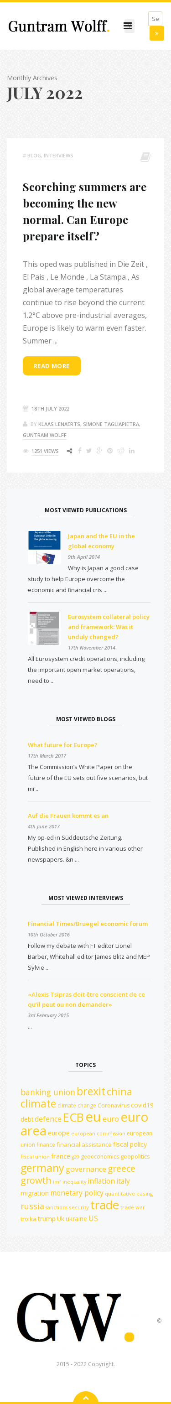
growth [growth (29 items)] (36, 1180)
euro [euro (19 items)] (111, 1119)
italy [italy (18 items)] (123, 1181)
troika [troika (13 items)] (28, 1219)
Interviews (58, 155)
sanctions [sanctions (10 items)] (56, 1207)
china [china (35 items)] (119, 1091)
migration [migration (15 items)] (35, 1193)
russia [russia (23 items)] (32, 1206)
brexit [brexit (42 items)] (91, 1091)
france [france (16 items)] (60, 1155)
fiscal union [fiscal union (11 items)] (35, 1156)
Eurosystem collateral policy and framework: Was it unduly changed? (109, 627)
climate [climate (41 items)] (38, 1104)
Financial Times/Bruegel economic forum (88, 924)
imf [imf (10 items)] (57, 1182)
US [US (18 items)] (93, 1218)
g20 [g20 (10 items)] (75, 1157)
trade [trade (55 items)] (104, 1204)
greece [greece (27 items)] (121, 1168)
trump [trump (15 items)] (47, 1218)
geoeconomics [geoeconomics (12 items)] (100, 1156)
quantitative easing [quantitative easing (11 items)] (129, 1193)
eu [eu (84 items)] (93, 1117)
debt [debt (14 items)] (27, 1119)
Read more (52, 366)
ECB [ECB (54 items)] (73, 1117)
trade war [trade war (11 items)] (132, 1207)
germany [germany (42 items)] (42, 1167)
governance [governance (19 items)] (86, 1169)
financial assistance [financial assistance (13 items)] (84, 1144)
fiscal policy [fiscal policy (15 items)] (130, 1144)
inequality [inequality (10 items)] (74, 1182)
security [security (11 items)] (79, 1207)
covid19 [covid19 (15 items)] (142, 1105)
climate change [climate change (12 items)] (76, 1105)
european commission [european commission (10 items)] (98, 1133)
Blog (34, 155)
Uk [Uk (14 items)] (60, 1218)
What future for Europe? (63, 745)
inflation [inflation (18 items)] (101, 1181)
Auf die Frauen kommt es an (68, 815)
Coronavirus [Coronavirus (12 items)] (114, 1105)
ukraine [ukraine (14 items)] (76, 1218)
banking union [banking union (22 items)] (48, 1092)
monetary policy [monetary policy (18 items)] (77, 1193)
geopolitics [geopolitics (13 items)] (135, 1156)
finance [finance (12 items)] (45, 1145)
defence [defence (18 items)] (48, 1119)
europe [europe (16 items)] (59, 1132)
